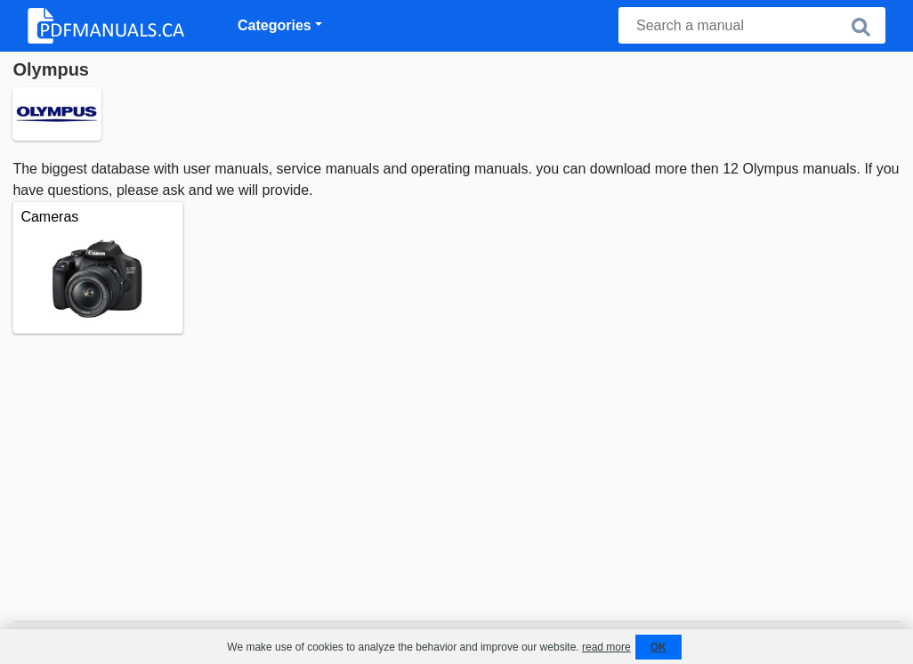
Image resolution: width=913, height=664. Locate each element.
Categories (274, 25)
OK (658, 647)
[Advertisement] (456, 467)
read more (606, 647)
